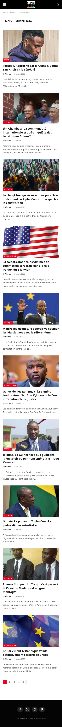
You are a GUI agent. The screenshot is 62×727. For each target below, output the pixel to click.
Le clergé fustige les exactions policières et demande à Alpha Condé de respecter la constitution (31, 199)
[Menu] (4, 4)
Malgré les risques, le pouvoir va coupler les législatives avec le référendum (31, 330)
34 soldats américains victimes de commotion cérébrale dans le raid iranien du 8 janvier (26, 265)
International (10, 256)
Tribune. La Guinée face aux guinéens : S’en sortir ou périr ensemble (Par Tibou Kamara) (31, 458)
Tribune (7, 449)
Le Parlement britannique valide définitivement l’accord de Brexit (25, 653)
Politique (8, 123)
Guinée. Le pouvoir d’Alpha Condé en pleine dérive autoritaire (28, 523)
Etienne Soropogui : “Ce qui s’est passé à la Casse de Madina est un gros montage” (30, 588)
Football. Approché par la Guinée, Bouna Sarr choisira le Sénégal (31, 67)
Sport (6, 60)
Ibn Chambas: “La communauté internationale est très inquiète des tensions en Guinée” (27, 132)
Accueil (5, 13)
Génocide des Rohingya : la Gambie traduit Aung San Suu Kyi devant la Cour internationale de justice (30, 395)
